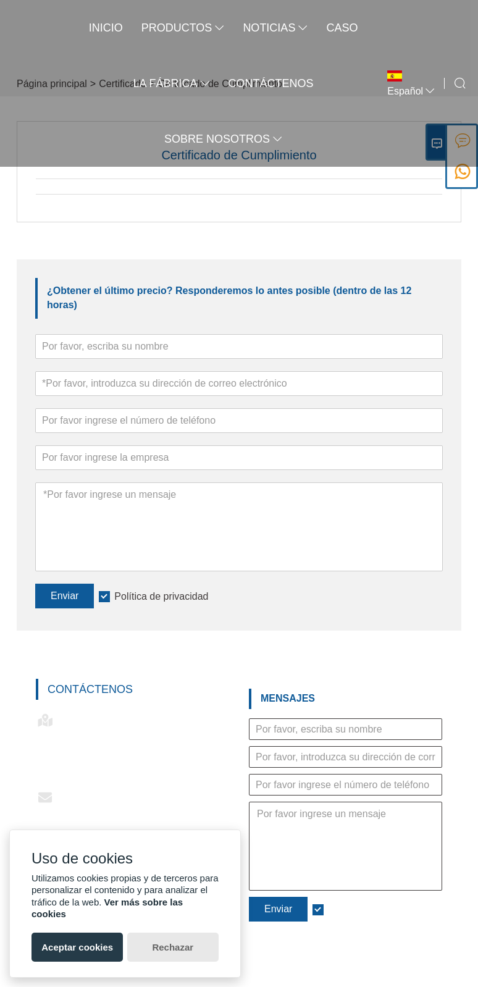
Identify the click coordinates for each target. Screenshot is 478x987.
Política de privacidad (161, 596)
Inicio (105, 28)
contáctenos (269, 83)
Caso (340, 28)
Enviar (64, 595)
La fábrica (170, 83)
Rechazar (172, 947)
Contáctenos (90, 689)
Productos (182, 28)
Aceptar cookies (77, 947)
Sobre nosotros (222, 139)
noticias (273, 28)
